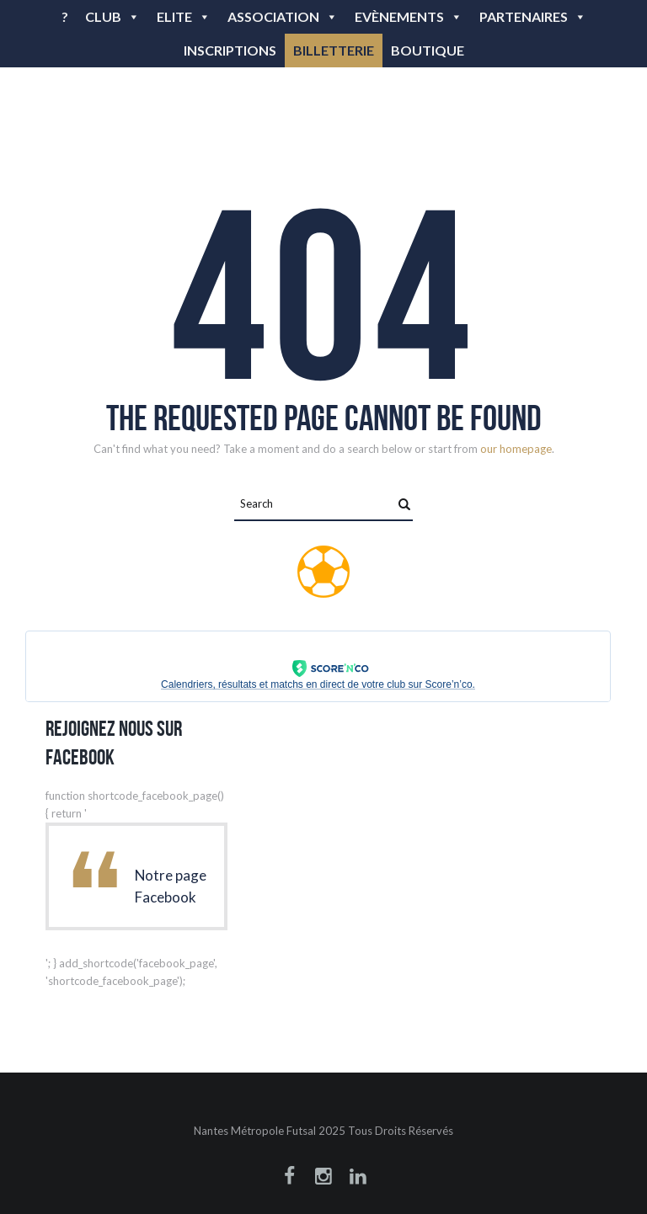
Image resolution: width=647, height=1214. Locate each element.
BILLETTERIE (333, 50)
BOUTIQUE (427, 50)
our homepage (516, 448)
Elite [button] (184, 16)
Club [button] (112, 16)
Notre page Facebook (170, 886)
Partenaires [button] (532, 16)
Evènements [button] (409, 16)
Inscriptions (230, 50)
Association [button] (282, 16)
